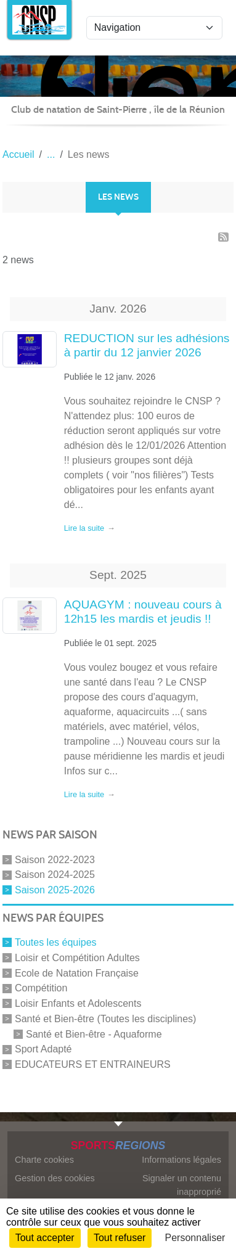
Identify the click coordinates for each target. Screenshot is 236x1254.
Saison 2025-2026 (55, 890)
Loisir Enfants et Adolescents (78, 1003)
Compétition (41, 988)
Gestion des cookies (55, 1178)
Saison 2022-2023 (55, 859)
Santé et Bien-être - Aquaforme (94, 1033)
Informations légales (181, 1160)
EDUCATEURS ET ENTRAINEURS (93, 1064)
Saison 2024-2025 (55, 874)
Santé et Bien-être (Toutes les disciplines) (105, 1019)
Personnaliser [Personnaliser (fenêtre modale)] (195, 1237)
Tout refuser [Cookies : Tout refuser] (119, 1237)
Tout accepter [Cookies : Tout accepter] (45, 1237)
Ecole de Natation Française (77, 972)
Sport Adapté (43, 1049)
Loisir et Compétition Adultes (77, 958)
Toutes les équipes (56, 942)
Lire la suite (84, 528)
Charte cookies (44, 1160)
